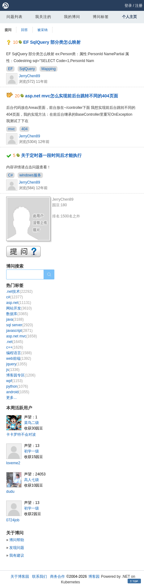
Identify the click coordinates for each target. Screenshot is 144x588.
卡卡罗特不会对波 (21, 434)
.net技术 (19, 291)
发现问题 (16, 548)
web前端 (18, 358)
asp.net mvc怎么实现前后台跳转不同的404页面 (71, 95)
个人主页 (129, 17)
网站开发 (19, 308)
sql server (19, 325)
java (15, 319)
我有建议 (16, 555)
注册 (138, 5)
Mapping (48, 69)
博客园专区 (21, 375)
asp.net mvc (21, 336)
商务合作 (57, 576)
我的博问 (72, 17)
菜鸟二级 (31, 423)
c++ (14, 347)
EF (10, 69)
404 (24, 129)
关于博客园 (20, 576)
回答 (24, 30)
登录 (128, 5)
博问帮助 (16, 540)
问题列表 (14, 17)
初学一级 (31, 451)
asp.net (18, 303)
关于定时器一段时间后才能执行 (51, 155)
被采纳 (42, 30)
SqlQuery (27, 69)
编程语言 (19, 353)
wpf (14, 381)
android (17, 392)
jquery (16, 364)
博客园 (94, 576)
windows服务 (30, 175)
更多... (11, 397)
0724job (12, 520)
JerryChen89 (29, 76)
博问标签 (101, 17)
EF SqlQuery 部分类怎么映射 (52, 42)
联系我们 (39, 576)
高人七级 (31, 480)
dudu (10, 491)
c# (14, 297)
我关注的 (43, 17)
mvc (11, 129)
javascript (19, 330)
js (12, 370)
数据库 (17, 314)
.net (14, 342)
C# (10, 175)
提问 (8, 30)
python (17, 386)
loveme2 (13, 463)
